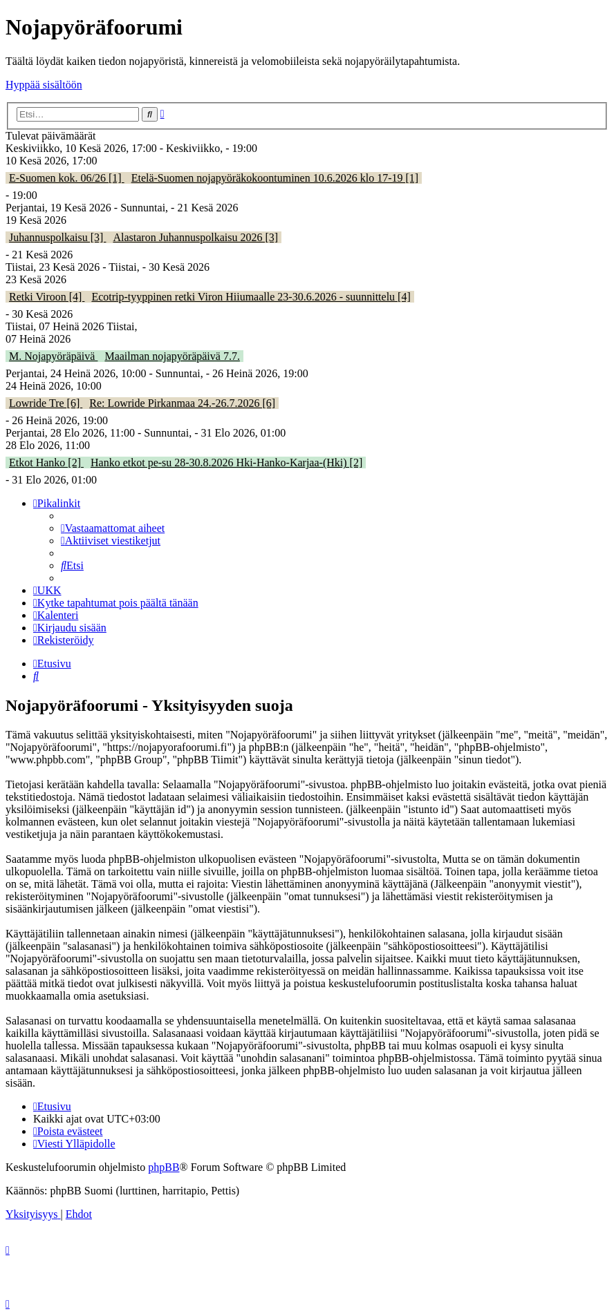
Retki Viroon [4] (46, 297)
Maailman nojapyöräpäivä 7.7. (172, 356)
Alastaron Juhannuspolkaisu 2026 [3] (195, 237)
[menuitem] (113, 528)
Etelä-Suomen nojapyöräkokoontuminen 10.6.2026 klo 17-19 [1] (274, 178)
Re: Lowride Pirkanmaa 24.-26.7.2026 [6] (182, 403)
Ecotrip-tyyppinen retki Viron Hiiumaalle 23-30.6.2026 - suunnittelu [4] (250, 297)
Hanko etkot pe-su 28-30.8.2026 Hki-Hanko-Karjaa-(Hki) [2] (226, 462)
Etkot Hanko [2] (46, 462)
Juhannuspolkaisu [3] (57, 237)
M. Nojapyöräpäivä (53, 356)
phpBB (163, 1167)
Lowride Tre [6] (45, 403)
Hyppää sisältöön (44, 84)
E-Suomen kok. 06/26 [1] (66, 178)
